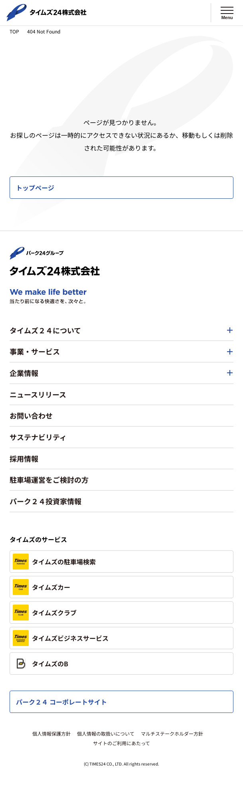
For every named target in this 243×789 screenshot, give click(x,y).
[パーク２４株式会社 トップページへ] (37, 255)
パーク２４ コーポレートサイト (61, 702)
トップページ (35, 187)
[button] (121, 330)
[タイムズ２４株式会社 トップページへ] (46, 18)
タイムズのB (40, 664)
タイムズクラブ (45, 613)
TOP (14, 31)
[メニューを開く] (227, 12)
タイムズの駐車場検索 (54, 562)
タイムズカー (41, 587)
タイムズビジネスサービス (61, 638)
